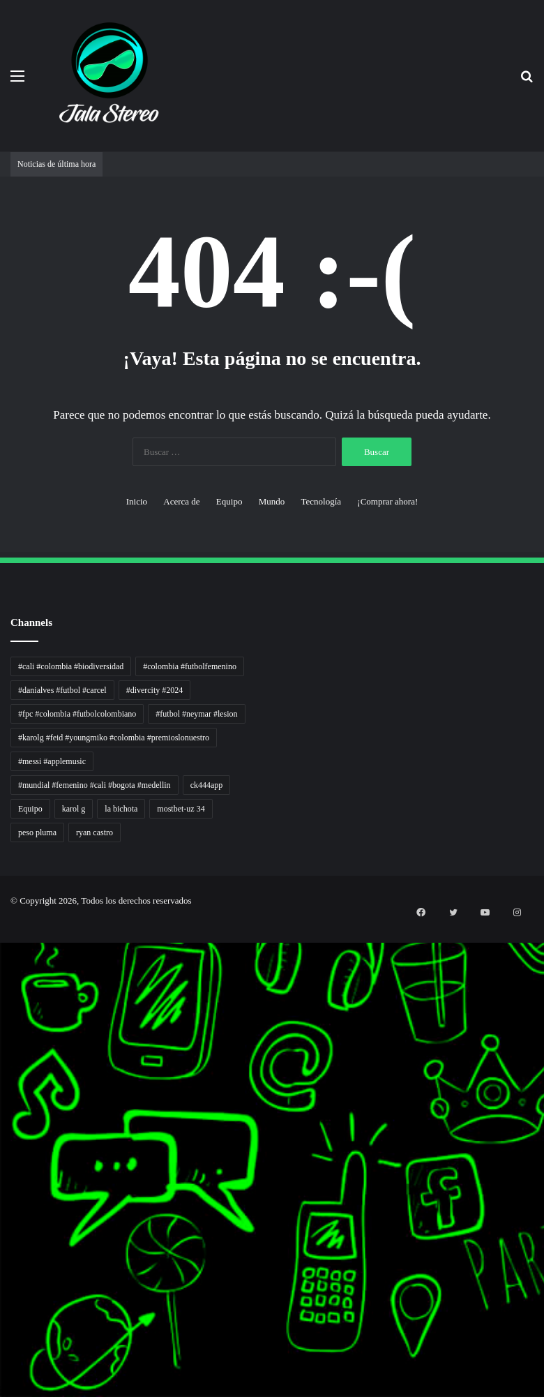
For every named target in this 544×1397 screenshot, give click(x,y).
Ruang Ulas (2, 1152)
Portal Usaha (2, 1286)
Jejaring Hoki (2, 1085)
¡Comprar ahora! (387, 501)
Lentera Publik (3, 1127)
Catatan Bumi (2, 1135)
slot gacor (1, 1194)
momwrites (2, 926)
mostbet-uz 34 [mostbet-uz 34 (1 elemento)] (180, 809)
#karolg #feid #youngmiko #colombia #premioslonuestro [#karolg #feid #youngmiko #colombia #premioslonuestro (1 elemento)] (113, 737)
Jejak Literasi (2, 1177)
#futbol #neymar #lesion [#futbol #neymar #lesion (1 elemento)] (196, 714)
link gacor (1, 1395)
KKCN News (2, 1219)
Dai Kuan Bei (2, 1227)
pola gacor (2, 1311)
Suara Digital (2, 1169)
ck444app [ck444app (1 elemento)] (206, 785)
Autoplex (1, 951)
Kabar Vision (2, 1160)
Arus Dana (2, 1110)
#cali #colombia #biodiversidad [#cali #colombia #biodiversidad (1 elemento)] (70, 666)
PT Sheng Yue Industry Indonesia (6, 959)
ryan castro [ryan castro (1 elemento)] (94, 832)
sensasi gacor (2, 1353)
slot (0, 1060)
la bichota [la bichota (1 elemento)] (121, 809)
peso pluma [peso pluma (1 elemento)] (37, 832)
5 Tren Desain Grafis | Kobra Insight (6, 993)
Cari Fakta (2, 1244)
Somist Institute (3, 1236)
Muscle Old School (3, 1043)
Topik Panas (2, 1261)
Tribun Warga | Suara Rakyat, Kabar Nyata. (8, 1018)
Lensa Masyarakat (3, 1026)
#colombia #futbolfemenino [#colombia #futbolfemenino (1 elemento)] (189, 666)
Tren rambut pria (3, 968)
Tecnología (321, 501)
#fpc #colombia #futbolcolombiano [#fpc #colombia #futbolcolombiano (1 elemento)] (77, 714)
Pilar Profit (2, 1102)
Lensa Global (2, 1035)
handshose (2, 934)
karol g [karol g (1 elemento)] (74, 809)
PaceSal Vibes (3, 976)
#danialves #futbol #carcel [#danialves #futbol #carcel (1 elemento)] (62, 690)
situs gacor (2, 1294)
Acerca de (181, 501)
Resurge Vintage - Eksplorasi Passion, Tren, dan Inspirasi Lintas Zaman (13, 1001)
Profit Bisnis (2, 1093)
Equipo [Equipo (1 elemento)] (30, 809)
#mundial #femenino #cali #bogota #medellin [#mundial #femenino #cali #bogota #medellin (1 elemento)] (94, 785)
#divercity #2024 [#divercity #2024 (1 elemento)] (154, 690)
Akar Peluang (2, 1068)
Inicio (136, 501)
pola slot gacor (3, 1361)
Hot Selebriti (2, 1269)
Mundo (272, 501)
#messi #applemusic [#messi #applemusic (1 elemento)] (52, 761)
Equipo (229, 501)
